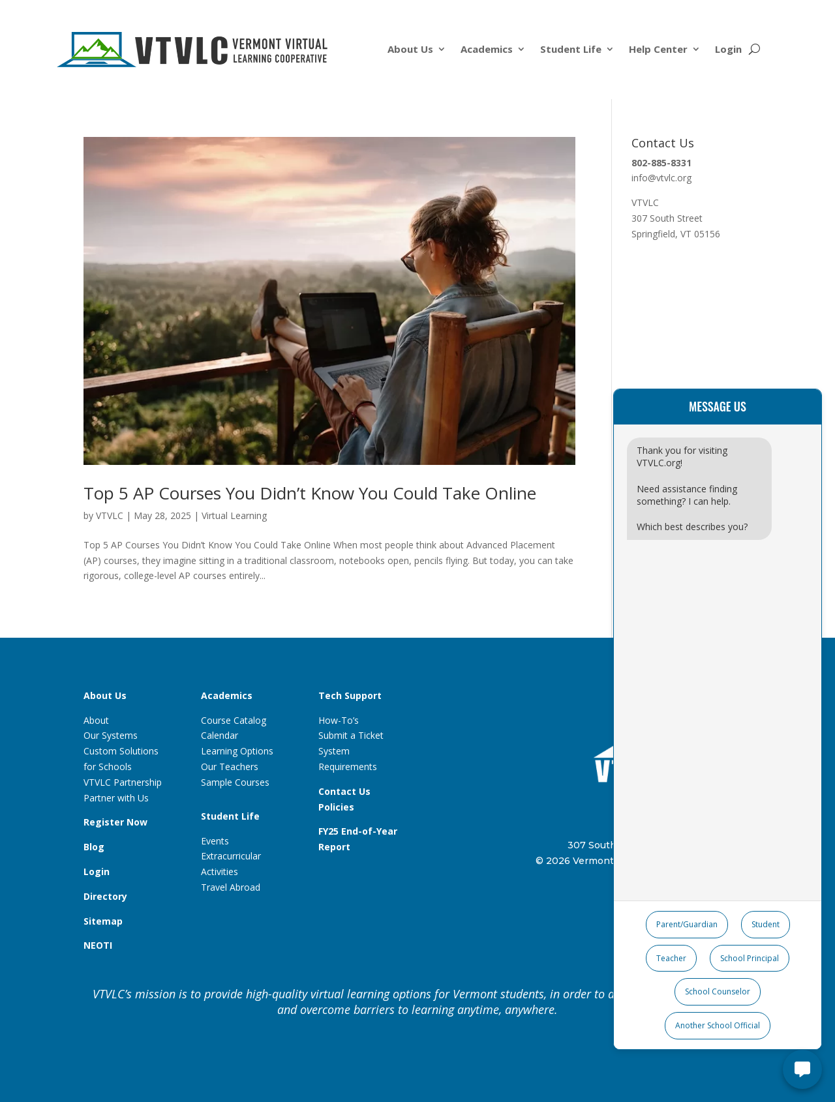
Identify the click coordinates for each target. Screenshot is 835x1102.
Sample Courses (235, 782)
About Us (410, 49)
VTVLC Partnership (123, 782)
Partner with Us (116, 798)
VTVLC (109, 515)
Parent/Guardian (687, 924)
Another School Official (717, 1025)
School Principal (749, 958)
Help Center (658, 49)
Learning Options (237, 751)
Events (215, 841)
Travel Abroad (230, 887)
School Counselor (717, 991)
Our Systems (111, 735)
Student (766, 924)
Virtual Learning (234, 515)
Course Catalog (233, 720)
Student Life (570, 49)
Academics (487, 49)
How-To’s (338, 720)
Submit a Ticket (351, 735)
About (96, 720)
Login (728, 49)
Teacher (671, 958)
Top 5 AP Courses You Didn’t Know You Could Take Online (310, 493)
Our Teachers (229, 766)
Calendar (219, 735)
